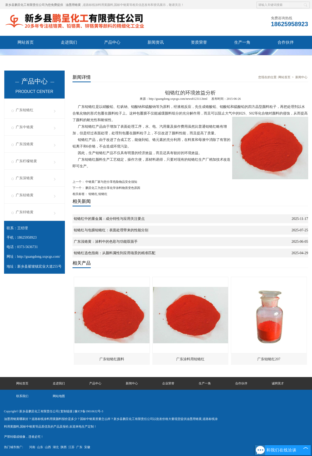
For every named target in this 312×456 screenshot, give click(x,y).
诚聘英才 (25, 55)
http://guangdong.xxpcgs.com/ (38, 256)
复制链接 (66, 411)
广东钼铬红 (24, 110)
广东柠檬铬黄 (26, 161)
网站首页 (25, 42)
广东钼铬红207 (268, 359)
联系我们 (69, 55)
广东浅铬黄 (24, 144)
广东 (79, 447)
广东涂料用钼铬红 (190, 359)
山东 (40, 447)
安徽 (87, 447)
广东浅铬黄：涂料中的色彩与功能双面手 (106, 241)
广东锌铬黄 (24, 212)
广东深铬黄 (24, 178)
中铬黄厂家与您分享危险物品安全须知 (111, 182)
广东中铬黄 (24, 127)
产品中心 (112, 42)
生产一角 (242, 42)
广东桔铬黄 (24, 195)
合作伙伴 (286, 42)
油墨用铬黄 (73, 5)
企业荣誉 (168, 383)
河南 (32, 447)
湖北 (56, 447)
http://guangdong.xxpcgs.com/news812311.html (178, 99)
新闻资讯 (156, 42)
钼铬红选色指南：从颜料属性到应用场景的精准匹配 (114, 253)
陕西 (64, 447)
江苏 (71, 447)
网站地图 (59, 396)
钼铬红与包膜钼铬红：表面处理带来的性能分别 (111, 230)
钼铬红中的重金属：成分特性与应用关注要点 (109, 219)
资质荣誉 (199, 42)
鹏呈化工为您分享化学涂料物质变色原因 (112, 188)
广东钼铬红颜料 (111, 359)
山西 (48, 447)
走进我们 (69, 42)
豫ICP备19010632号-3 (89, 411)
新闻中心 (301, 77)
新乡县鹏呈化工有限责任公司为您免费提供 (34, 5)
